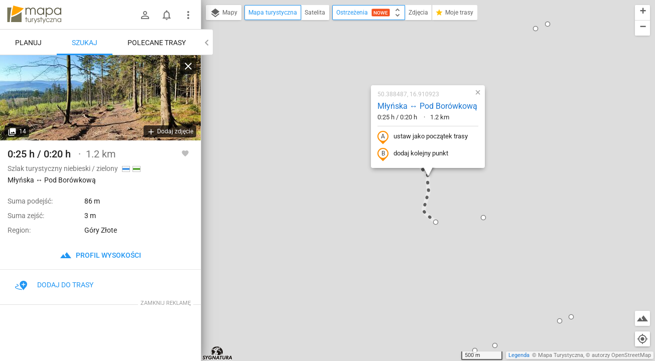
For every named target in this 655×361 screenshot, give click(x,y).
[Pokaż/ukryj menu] (188, 15)
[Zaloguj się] (145, 15)
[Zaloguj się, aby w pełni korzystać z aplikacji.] (185, 153)
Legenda (519, 355)
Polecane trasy (156, 43)
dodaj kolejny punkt (412, 153)
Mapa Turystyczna (560, 355)
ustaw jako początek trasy (422, 136)
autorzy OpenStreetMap (621, 355)
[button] (435, 222)
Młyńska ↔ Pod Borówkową (427, 106)
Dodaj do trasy (54, 285)
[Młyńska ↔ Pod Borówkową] (100, 97)
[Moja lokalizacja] (642, 338)
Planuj (28, 43)
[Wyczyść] (188, 66)
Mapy (223, 13)
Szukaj (84, 43)
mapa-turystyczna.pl (34, 14)
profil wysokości (100, 255)
